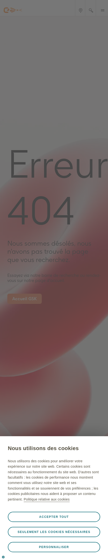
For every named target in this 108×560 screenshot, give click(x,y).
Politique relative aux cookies (47, 499)
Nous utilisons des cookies (43, 448)
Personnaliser (54, 547)
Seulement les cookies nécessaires (54, 532)
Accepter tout (54, 517)
